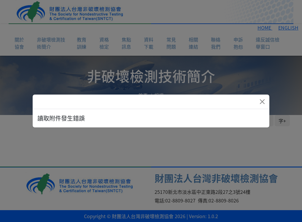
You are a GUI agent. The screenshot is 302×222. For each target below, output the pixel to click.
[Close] (262, 101)
